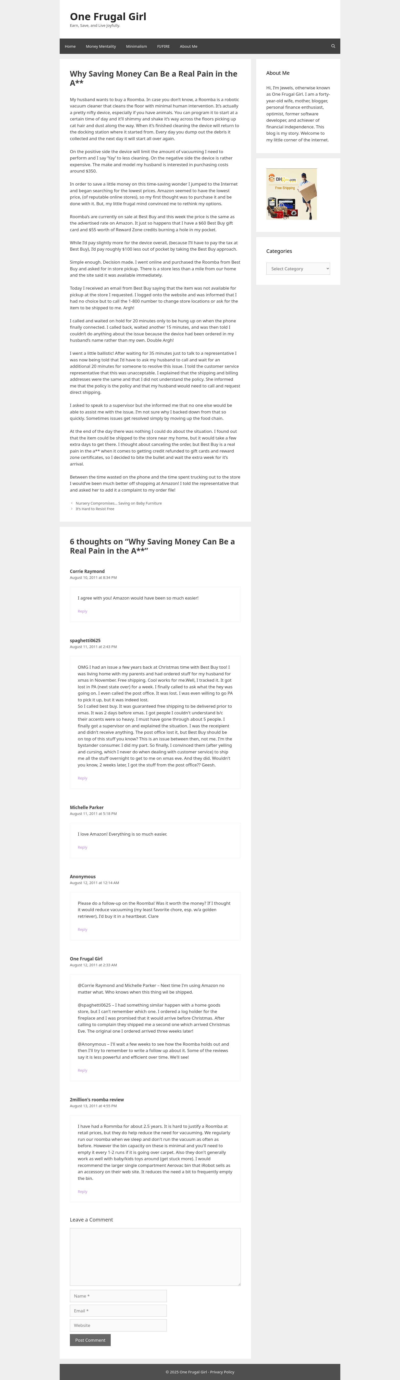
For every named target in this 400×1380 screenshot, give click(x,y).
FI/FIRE (163, 46)
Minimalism (136, 46)
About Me (188, 46)
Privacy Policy (222, 1371)
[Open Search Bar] (333, 46)
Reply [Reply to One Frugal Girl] (82, 1070)
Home (70, 46)
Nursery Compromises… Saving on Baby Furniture (119, 503)
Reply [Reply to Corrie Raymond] (82, 611)
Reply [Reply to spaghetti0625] (82, 778)
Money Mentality (101, 46)
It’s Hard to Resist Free (95, 508)
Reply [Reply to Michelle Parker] (82, 847)
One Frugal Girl (108, 16)
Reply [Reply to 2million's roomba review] (82, 1191)
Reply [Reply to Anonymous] (82, 929)
